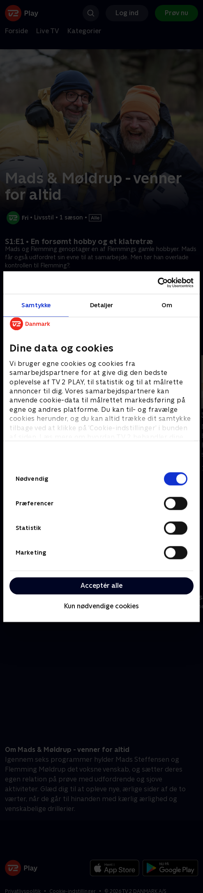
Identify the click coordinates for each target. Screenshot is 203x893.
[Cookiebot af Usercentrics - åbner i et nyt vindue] (158, 282)
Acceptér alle (101, 585)
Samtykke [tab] (36, 304)
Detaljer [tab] (101, 304)
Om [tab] (166, 304)
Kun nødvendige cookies (101, 606)
